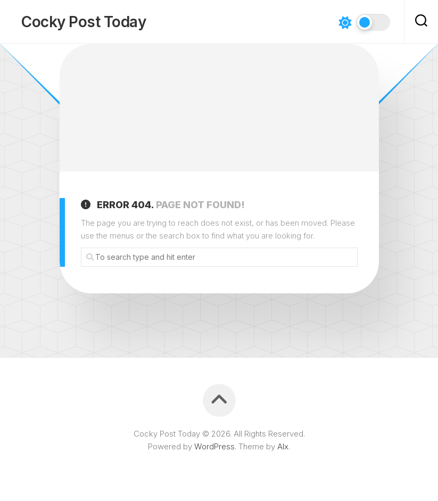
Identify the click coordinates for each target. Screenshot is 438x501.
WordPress (214, 446)
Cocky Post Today (83, 22)
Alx (282, 446)
